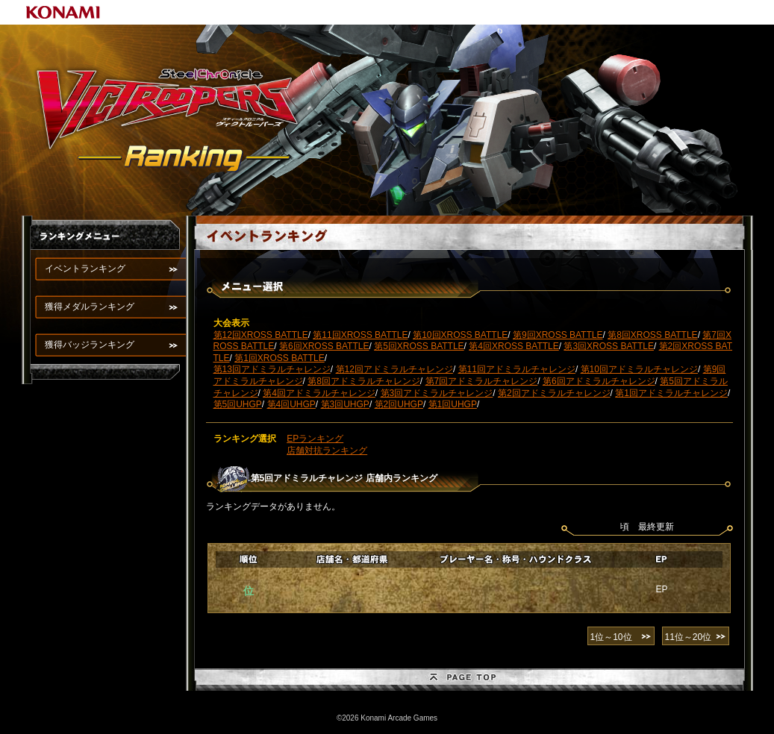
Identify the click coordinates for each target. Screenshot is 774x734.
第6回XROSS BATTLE (324, 346)
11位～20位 (688, 637)
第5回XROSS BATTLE (419, 346)
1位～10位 (611, 637)
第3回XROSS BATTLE (608, 346)
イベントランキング (85, 268)
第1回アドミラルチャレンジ (671, 393)
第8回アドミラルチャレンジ (364, 381)
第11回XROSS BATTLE (360, 335)
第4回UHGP (291, 404)
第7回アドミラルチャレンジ (481, 381)
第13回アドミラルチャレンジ (272, 369)
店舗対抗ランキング (327, 450)
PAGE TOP (469, 679)
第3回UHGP (345, 404)
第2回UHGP (399, 404)
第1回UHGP (452, 404)
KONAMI (63, 12)
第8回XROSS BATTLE (652, 335)
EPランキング (315, 438)
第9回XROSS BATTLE (557, 335)
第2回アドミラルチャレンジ (554, 393)
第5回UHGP (237, 404)
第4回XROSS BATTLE (513, 346)
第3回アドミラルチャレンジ (437, 393)
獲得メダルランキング (89, 306)
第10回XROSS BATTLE (460, 335)
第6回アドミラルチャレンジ (599, 381)
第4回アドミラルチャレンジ (319, 393)
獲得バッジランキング (89, 344)
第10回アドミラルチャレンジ (639, 369)
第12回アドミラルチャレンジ (394, 369)
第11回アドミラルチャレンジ (516, 369)
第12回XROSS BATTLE (260, 335)
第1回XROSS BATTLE (279, 358)
